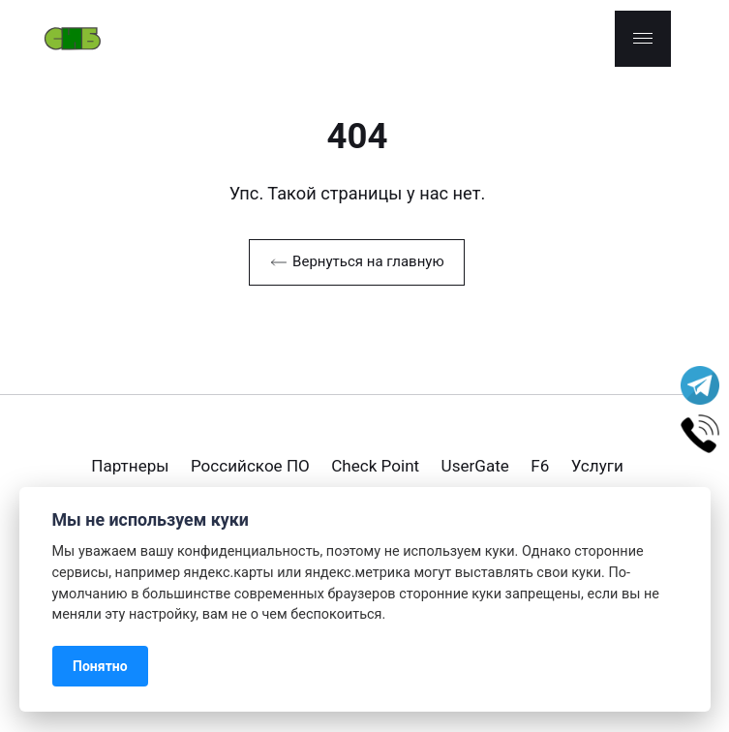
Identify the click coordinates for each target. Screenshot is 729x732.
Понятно (100, 666)
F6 (540, 465)
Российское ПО (250, 465)
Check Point (375, 465)
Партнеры (129, 465)
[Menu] (643, 39)
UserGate (475, 465)
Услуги (597, 465)
